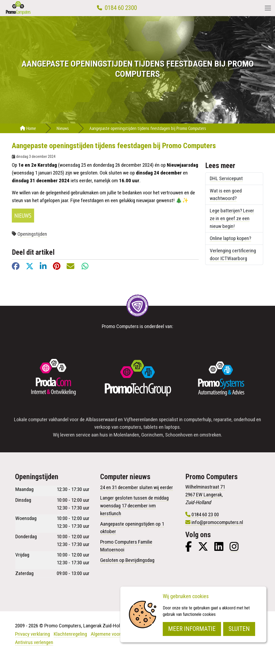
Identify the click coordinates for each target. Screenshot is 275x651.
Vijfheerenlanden (141, 419)
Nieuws (63, 128)
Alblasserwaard (101, 419)
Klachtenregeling (70, 634)
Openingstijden (32, 234)
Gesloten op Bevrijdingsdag (127, 560)
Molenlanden (126, 435)
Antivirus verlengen (34, 642)
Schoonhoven (179, 435)
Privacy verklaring (32, 634)
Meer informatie (192, 628)
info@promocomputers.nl (217, 522)
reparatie (222, 419)
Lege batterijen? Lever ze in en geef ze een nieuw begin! (232, 218)
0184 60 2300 (121, 8)
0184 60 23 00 (205, 514)
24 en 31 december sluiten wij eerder (136, 487)
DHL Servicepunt (226, 178)
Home (28, 128)
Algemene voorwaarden (114, 634)
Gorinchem (152, 435)
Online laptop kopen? (230, 238)
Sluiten (239, 628)
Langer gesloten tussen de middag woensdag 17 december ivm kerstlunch (134, 506)
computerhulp (197, 419)
